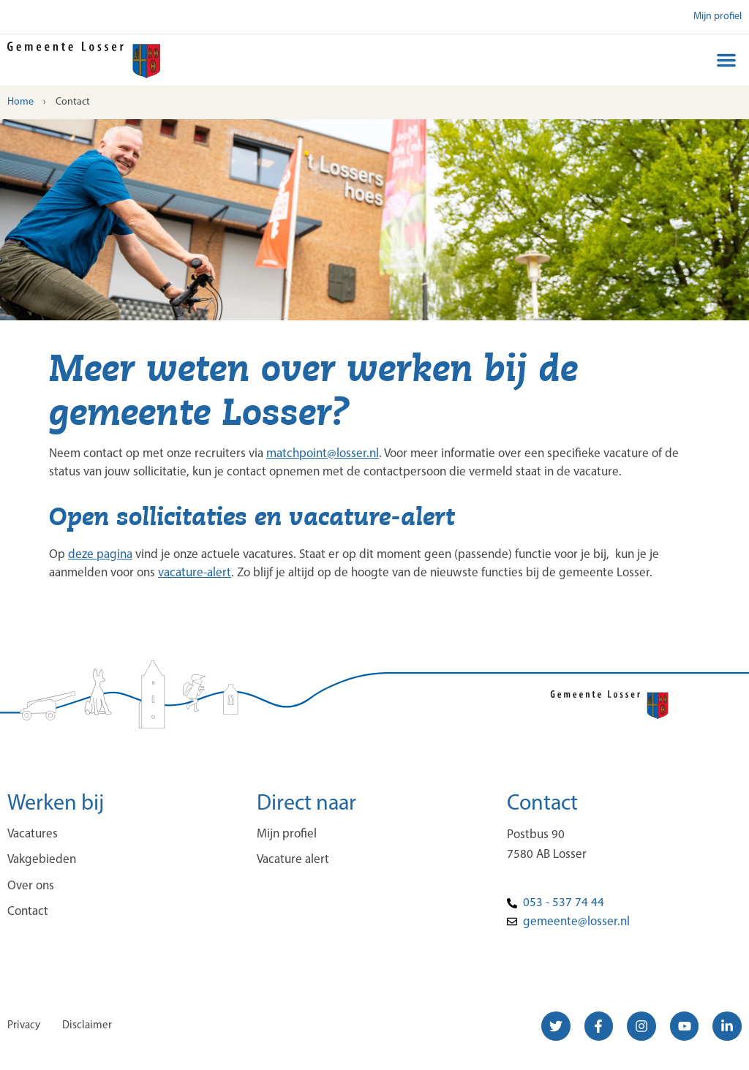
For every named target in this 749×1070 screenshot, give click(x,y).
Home (20, 102)
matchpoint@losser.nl (322, 454)
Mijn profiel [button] (717, 16)
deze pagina (100, 555)
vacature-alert (194, 573)
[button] (726, 60)
